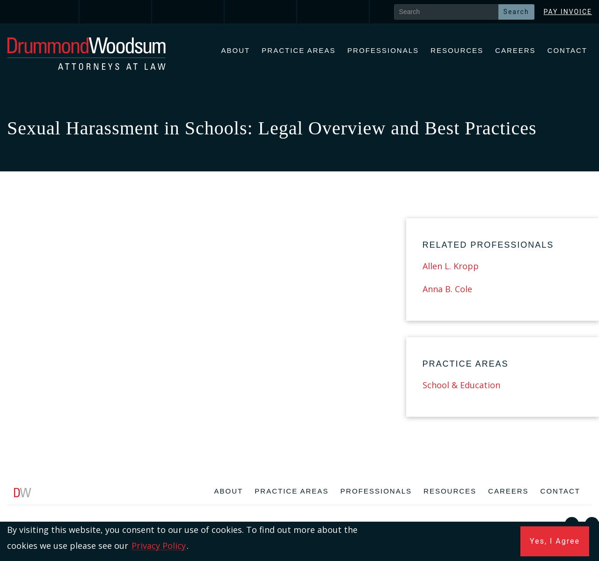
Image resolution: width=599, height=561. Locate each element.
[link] (43, 11)
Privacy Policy (158, 545)
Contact (567, 50)
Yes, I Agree (555, 541)
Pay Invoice (568, 11)
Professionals (383, 50)
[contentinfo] (299, 520)
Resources (457, 50)
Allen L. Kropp (451, 266)
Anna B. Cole (447, 289)
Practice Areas (299, 50)
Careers (515, 50)
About (235, 50)
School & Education (461, 385)
